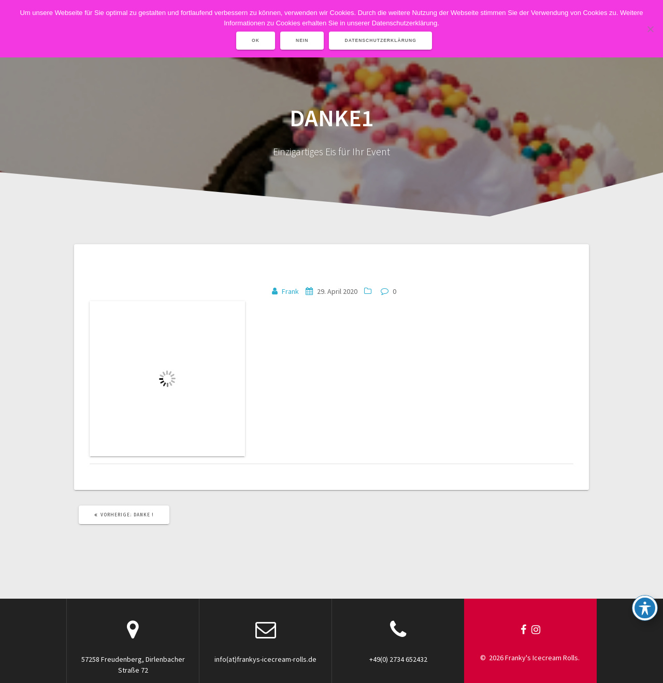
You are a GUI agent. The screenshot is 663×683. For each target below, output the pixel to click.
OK (256, 40)
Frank (290, 291)
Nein (302, 40)
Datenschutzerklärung (380, 40)
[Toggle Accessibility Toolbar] (644, 608)
